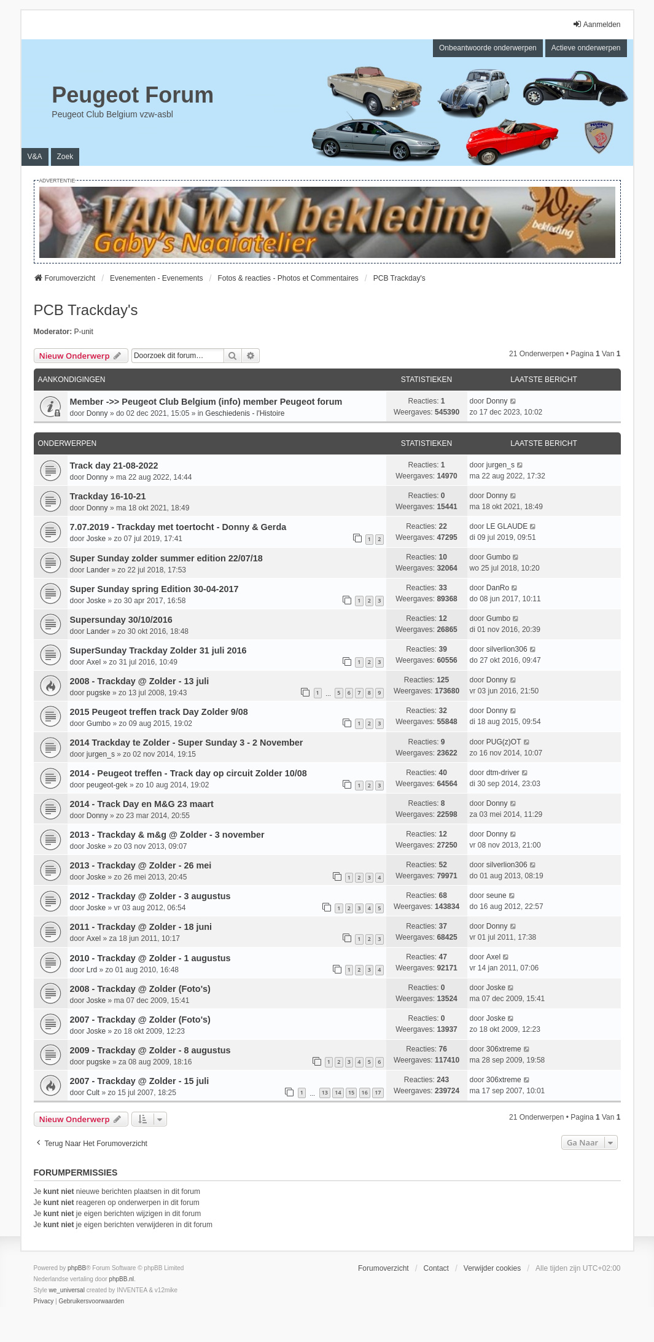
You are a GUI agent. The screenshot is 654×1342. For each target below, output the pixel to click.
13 (325, 1092)
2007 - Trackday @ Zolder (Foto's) (140, 1019)
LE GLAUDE (506, 526)
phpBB (77, 1268)
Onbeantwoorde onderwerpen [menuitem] (488, 48)
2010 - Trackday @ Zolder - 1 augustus (150, 958)
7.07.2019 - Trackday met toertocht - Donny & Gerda (178, 527)
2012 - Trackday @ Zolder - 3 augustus (150, 896)
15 (351, 1092)
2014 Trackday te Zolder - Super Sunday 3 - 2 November (186, 742)
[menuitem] (44, 1301)
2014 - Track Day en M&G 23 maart (142, 804)
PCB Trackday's (86, 310)
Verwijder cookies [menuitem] (492, 1268)
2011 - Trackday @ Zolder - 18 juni (141, 927)
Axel (94, 662)
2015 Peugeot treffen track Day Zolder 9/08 (159, 712)
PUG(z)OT (503, 742)
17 (378, 1092)
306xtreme (503, 1049)
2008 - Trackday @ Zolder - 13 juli (139, 681)
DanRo (497, 587)
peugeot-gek (107, 785)
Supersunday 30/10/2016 (121, 620)
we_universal (67, 1290)
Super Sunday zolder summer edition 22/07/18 (166, 558)
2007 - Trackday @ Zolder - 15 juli (139, 1081)
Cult (93, 1092)
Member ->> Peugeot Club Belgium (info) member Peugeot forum (206, 402)
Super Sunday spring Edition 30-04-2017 (154, 589)
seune (496, 895)
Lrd (92, 970)
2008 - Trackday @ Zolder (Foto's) (140, 989)
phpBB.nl (121, 1279)
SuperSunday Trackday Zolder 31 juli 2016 (158, 650)
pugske (99, 693)
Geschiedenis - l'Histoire (244, 413)
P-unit (83, 331)
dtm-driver (503, 772)
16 (365, 1092)
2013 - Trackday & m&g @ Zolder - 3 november (167, 835)
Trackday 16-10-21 (108, 496)
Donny (97, 413)
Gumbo (498, 557)
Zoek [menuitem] (65, 156)
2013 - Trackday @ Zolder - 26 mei (141, 865)
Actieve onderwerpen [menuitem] (586, 48)
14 (338, 1092)
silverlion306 (506, 649)
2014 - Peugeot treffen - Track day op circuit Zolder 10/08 (188, 773)
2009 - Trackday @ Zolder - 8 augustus (150, 1050)
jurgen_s (500, 465)
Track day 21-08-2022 (114, 465)
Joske (96, 538)
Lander (98, 570)
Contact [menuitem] (436, 1268)
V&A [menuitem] (35, 156)
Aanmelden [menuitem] (596, 24)
